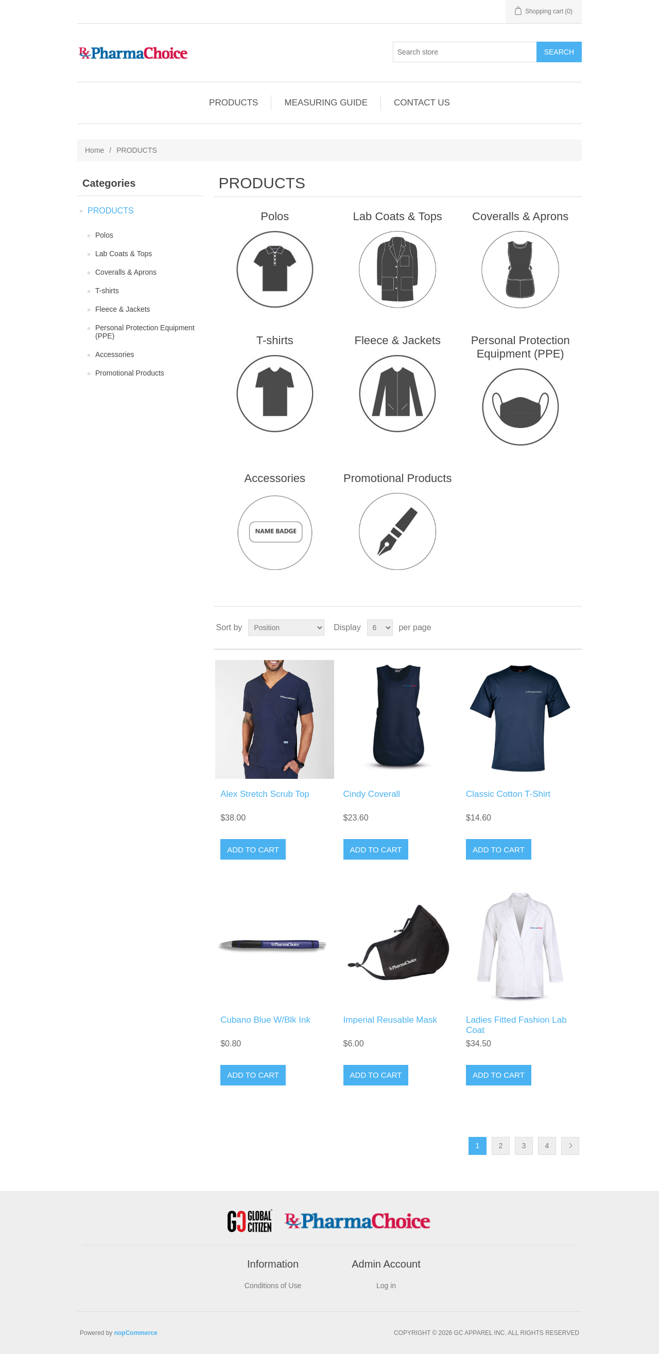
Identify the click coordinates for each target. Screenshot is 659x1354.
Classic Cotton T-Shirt (508, 794)
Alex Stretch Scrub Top (264, 794)
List (573, 627)
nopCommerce (136, 1333)
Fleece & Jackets (122, 309)
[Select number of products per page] (380, 627)
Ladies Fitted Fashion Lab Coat (516, 1025)
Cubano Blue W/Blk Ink (265, 1020)
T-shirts (107, 291)
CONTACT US (422, 103)
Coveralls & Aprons (126, 272)
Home (94, 150)
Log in (386, 1285)
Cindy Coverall (372, 794)
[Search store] (465, 52)
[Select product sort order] (286, 627)
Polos (104, 235)
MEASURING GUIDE (326, 103)
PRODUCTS (233, 103)
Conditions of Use (273, 1285)
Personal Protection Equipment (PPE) (145, 332)
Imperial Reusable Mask (390, 1020)
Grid (554, 627)
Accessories (114, 354)
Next (570, 1146)
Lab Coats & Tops (123, 254)
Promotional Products (129, 373)
